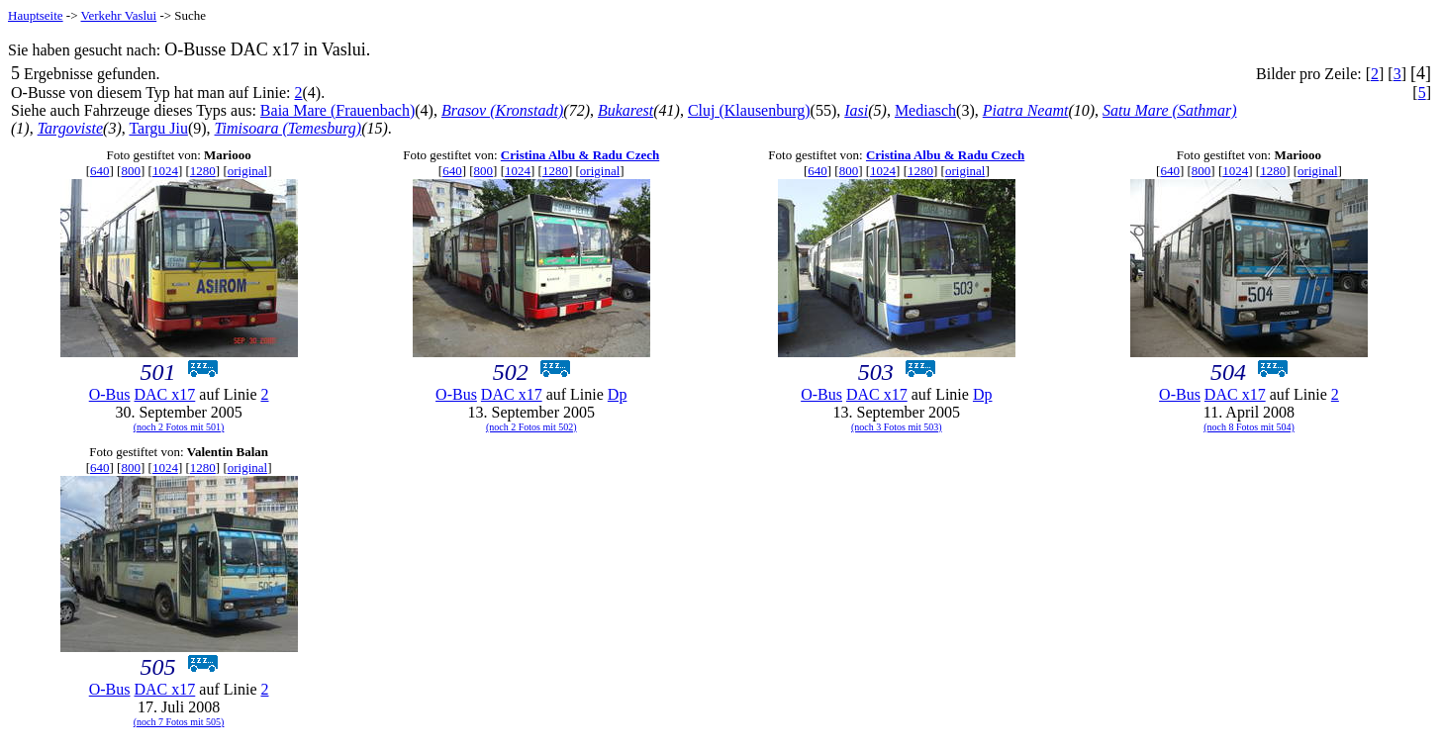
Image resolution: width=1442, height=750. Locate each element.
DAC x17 (165, 394)
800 (131, 170)
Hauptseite (35, 15)
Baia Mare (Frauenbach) (337, 110)
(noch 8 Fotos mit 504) (1249, 427)
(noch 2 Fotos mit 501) (179, 427)
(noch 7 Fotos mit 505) (179, 721)
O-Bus (110, 394)
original (247, 170)
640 (100, 170)
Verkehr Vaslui (119, 15)
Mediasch (925, 110)
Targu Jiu (158, 128)
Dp (617, 394)
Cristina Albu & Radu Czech (580, 154)
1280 (203, 170)
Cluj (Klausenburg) (749, 110)
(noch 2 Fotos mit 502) (531, 427)
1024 (165, 170)
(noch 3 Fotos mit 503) (896, 427)
